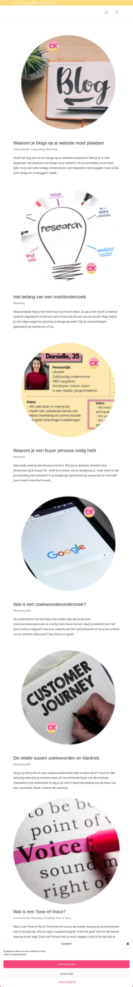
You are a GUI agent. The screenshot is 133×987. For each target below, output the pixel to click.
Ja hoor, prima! (66, 964)
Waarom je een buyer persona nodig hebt (54, 450)
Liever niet (66, 973)
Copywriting (38, 149)
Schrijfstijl (49, 918)
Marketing (51, 149)
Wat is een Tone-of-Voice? (39, 911)
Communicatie (21, 149)
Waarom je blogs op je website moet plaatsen (58, 143)
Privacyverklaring (67, 982)
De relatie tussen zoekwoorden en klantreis (56, 758)
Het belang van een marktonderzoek (49, 296)
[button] (128, 944)
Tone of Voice (63, 918)
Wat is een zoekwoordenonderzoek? (49, 604)
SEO (28, 610)
